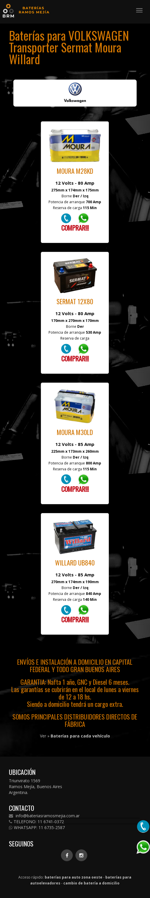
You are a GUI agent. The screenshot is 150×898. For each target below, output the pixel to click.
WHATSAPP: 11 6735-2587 (37, 828)
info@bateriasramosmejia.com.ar (44, 816)
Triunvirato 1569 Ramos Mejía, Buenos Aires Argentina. (35, 786)
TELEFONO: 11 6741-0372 (36, 822)
